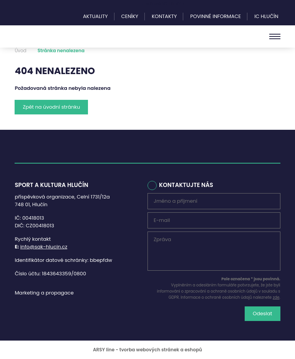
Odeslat (262, 313)
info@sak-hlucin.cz (44, 246)
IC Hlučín (266, 16)
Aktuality (95, 16)
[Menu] (274, 36)
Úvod (20, 51)
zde (276, 297)
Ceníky (129, 16)
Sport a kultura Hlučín (46, 36)
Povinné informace (215, 16)
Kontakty (164, 16)
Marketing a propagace (44, 292)
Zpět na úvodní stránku (51, 107)
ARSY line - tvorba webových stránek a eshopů (147, 349)
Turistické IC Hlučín (161, 3)
